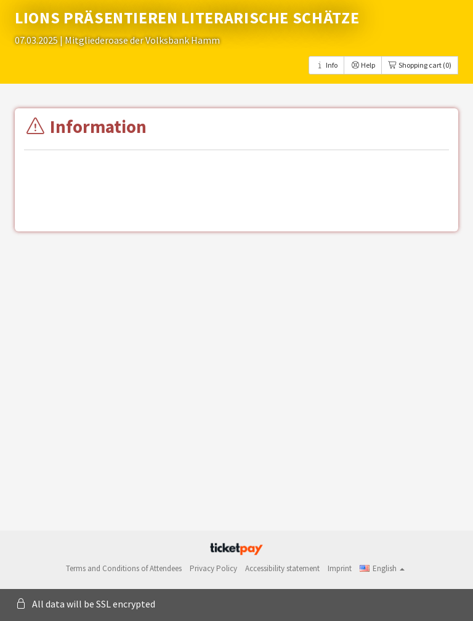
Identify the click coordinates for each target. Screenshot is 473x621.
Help (362, 65)
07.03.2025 (37, 40)
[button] (382, 568)
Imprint (340, 568)
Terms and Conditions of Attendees (124, 568)
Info (326, 65)
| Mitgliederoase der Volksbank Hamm (140, 40)
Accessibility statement (282, 568)
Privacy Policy (213, 568)
